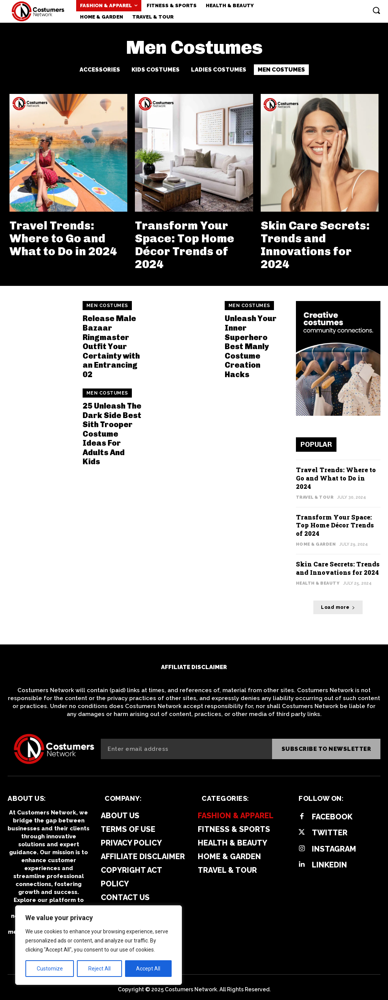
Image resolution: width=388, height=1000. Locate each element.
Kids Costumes (155, 69)
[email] (186, 744)
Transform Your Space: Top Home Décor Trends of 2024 (183, 244)
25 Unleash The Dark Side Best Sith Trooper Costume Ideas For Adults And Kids (112, 430)
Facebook (331, 811)
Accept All (148, 969)
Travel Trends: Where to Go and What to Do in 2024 (61, 237)
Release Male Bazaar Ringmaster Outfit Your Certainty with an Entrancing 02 (111, 344)
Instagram (333, 844)
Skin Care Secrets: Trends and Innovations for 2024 (314, 244)
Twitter (329, 828)
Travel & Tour (315, 494)
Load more (338, 602)
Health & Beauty (318, 578)
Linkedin (329, 859)
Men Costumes (281, 69)
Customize (50, 969)
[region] (98, 945)
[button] (376, 10)
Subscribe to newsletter (326, 744)
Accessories (100, 69)
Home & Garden (316, 540)
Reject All (99, 969)
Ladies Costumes (218, 69)
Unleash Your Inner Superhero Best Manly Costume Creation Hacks (251, 344)
